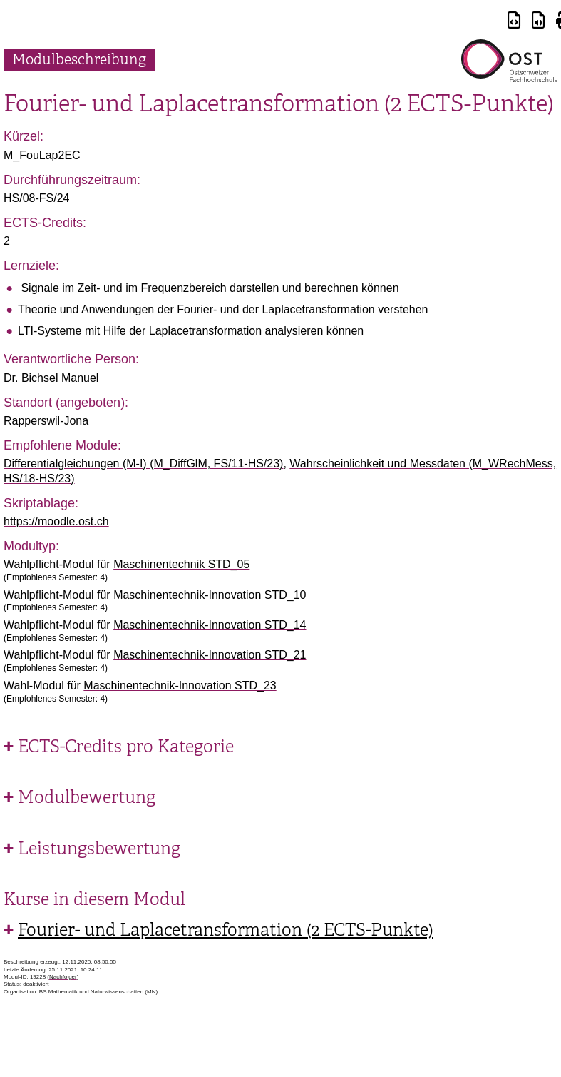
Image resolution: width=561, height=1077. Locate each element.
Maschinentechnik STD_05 (181, 564)
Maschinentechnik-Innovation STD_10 (209, 595)
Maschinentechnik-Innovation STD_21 (209, 655)
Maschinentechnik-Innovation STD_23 (179, 685)
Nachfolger (63, 977)
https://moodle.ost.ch (56, 521)
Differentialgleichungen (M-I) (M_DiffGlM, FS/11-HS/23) (143, 463)
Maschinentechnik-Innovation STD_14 (209, 625)
